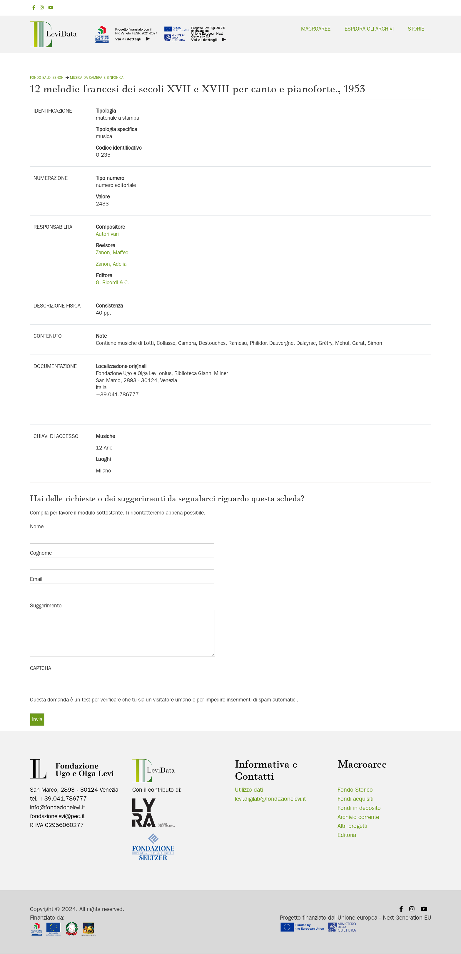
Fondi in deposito (359, 807)
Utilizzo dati (249, 789)
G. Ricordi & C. (112, 282)
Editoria (347, 834)
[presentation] (74, 684)
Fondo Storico (355, 789)
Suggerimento (46, 605)
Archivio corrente (358, 817)
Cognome (41, 553)
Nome (37, 526)
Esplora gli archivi (369, 29)
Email (36, 579)
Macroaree (315, 29)
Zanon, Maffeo (112, 252)
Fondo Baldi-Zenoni (47, 77)
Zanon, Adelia (111, 264)
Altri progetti (352, 825)
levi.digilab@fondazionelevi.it (270, 798)
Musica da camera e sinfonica (96, 77)
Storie (416, 29)
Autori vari (107, 234)
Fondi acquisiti (355, 798)
